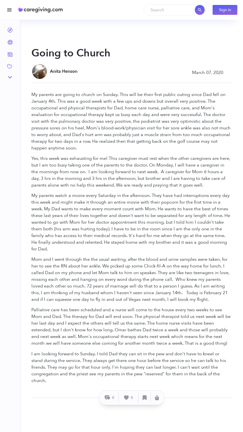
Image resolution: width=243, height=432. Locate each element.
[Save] (144, 397)
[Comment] (109, 397)
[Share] (157, 397)
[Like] (128, 397)
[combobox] (174, 10)
